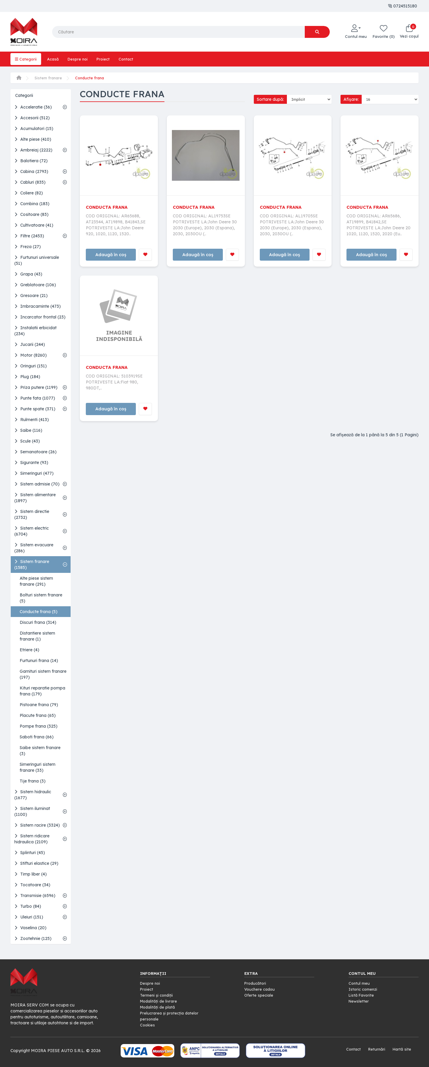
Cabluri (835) (30, 182)
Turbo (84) (27, 906)
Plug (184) (27, 376)
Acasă (54, 59)
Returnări (375, 1049)
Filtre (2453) (29, 236)
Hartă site (401, 1049)
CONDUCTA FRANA (108, 207)
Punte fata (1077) (34, 398)
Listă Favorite (362, 995)
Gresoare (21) (31, 295)
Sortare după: (270, 99)
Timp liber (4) (30, 874)
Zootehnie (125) (33, 938)
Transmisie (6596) (34, 895)
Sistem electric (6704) (31, 531)
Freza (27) (27, 246)
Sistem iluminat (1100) (32, 811)
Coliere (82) (28, 193)
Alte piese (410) (32, 139)
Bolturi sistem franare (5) (41, 598)
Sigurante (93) (31, 462)
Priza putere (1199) (35, 387)
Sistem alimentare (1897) (35, 497)
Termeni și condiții (157, 995)
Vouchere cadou (260, 989)
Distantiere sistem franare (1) (37, 636)
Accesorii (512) (32, 117)
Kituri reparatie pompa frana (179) (42, 691)
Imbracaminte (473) (37, 306)
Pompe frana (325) (38, 726)
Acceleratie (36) (33, 107)
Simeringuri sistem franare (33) (37, 767)
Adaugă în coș (111, 255)
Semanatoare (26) (35, 451)
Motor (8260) (30, 355)
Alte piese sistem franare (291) (36, 581)
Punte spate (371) (34, 409)
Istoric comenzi (364, 989)
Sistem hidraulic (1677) (32, 794)
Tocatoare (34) (32, 884)
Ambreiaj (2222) (33, 150)
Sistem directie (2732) (31, 514)
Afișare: (351, 99)
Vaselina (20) (30, 927)
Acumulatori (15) (33, 128)
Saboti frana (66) (37, 737)
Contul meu (360, 983)
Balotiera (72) (31, 160)
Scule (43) (27, 441)
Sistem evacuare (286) (33, 547)
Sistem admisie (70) (37, 484)
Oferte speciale (259, 995)
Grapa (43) (28, 274)
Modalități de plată (159, 1007)
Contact (131, 59)
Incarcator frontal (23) (40, 317)
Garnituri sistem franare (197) (43, 674)
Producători (256, 983)
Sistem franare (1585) (31, 564)
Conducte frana (92, 78)
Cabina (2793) (31, 171)
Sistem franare (49, 78)
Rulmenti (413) (31, 419)
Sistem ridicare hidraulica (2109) (31, 839)
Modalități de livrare (160, 1001)
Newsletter (359, 1001)
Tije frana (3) (33, 781)
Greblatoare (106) (35, 284)
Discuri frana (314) (38, 622)
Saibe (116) (28, 430)
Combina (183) (31, 203)
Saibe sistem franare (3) (40, 750)
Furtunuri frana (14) (39, 660)
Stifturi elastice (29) (36, 863)
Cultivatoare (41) (33, 225)
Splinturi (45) (29, 852)
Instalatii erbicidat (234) (35, 330)
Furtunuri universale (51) (36, 260)
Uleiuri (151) (28, 917)
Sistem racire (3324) (37, 825)
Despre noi (80, 59)
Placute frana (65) (38, 715)
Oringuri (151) (30, 366)
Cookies (148, 1025)
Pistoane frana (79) (39, 704)
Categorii (26, 59)
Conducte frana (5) (38, 611)
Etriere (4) (29, 649)
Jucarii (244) (29, 344)
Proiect (107, 59)
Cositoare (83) (31, 214)
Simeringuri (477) (34, 473)
